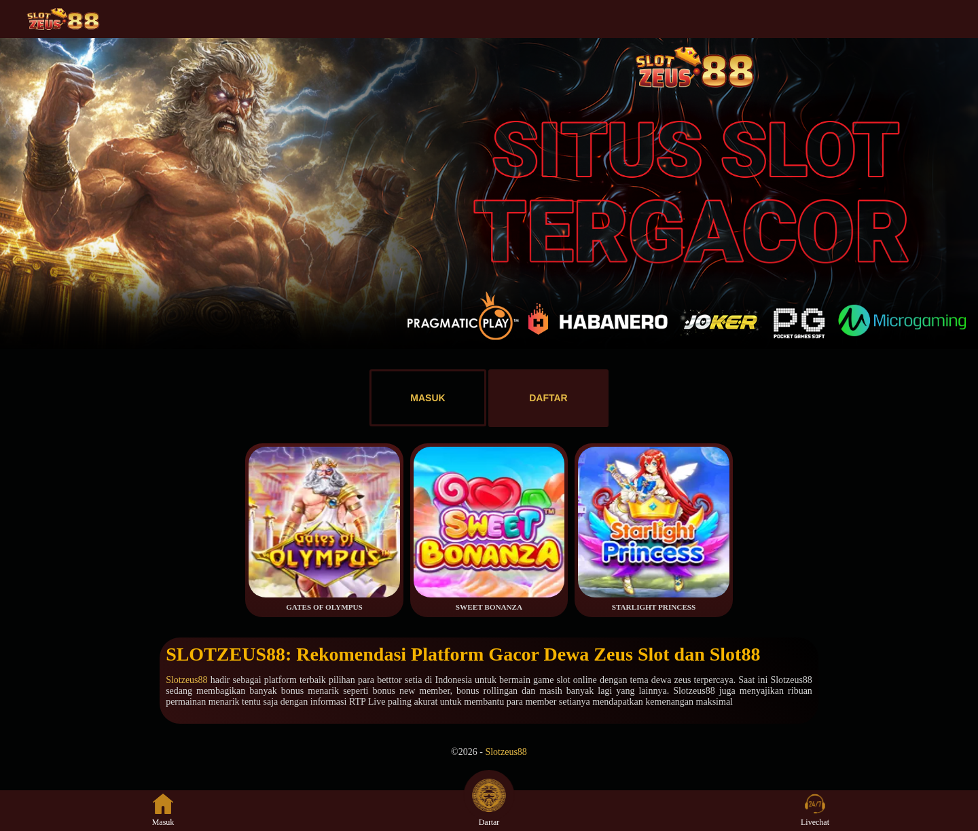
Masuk (163, 810)
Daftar (489, 810)
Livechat (815, 810)
